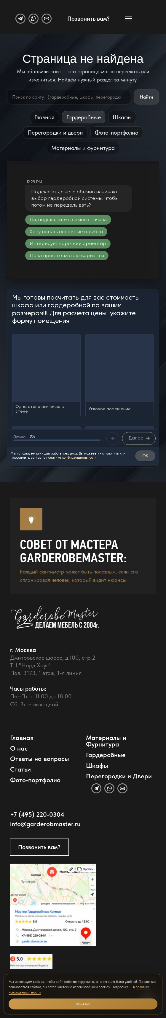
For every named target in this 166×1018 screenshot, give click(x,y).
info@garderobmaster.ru (45, 824)
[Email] (47, 19)
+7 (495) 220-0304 (37, 814)
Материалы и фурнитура (83, 147)
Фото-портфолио (116, 132)
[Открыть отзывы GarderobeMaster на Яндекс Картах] (31, 961)
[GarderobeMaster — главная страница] (78, 622)
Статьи (20, 769)
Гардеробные (83, 117)
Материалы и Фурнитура (106, 741)
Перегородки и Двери (119, 776)
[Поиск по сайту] (69, 96)
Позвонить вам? (88, 18)
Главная (44, 117)
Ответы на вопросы (39, 759)
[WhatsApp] (33, 19)
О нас (19, 748)
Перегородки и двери (55, 132)
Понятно (83, 1004)
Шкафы (122, 117)
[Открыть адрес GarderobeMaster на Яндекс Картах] (53, 905)
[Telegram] (20, 19)
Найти (146, 97)
